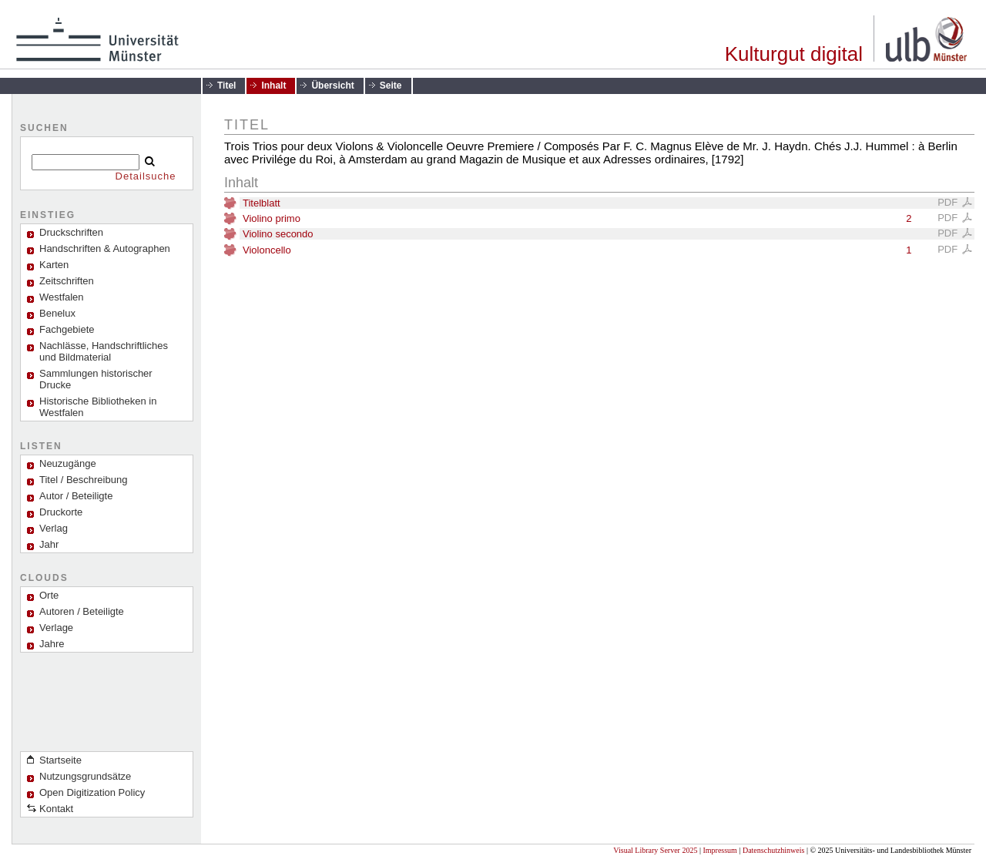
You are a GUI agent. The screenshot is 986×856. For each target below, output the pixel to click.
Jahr (49, 544)
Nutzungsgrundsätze (85, 776)
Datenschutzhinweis (774, 850)
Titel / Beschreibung (83, 479)
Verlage (56, 627)
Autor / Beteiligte (75, 496)
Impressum (719, 850)
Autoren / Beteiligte (81, 611)
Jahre (52, 644)
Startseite (60, 760)
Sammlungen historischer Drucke (96, 379)
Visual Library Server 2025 (655, 850)
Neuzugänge (67, 463)
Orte (49, 595)
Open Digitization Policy (92, 792)
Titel (226, 85)
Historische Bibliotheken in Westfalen (97, 406)
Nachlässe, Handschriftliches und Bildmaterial (103, 351)
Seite (391, 85)
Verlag (53, 528)
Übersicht (332, 85)
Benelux (57, 313)
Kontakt (56, 808)
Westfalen (61, 297)
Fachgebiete (67, 329)
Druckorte (60, 512)
